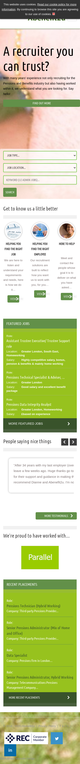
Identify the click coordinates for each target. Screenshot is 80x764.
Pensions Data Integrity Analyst (28, 404)
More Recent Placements (24, 697)
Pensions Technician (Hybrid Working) (33, 606)
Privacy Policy (47, 726)
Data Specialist (17, 655)
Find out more (42, 103)
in (10, 750)
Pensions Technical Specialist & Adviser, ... (35, 377)
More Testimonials (56, 516)
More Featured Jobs (26, 423)
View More (14, 299)
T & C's (64, 726)
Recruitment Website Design (17, 758)
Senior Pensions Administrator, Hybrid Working (40, 677)
